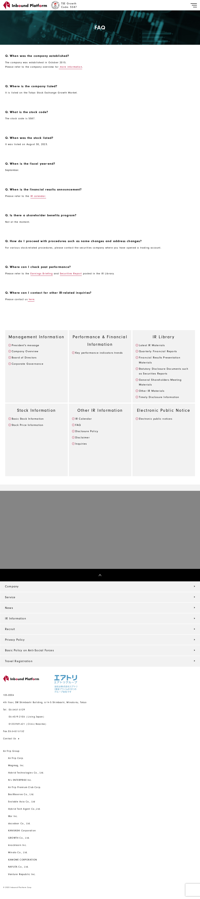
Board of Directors (24, 357)
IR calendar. (38, 196)
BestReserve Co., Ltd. (21, 794)
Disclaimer (82, 437)
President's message (25, 345)
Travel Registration (19, 661)
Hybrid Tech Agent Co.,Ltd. (24, 809)
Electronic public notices (155, 418)
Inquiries (81, 443)
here (31, 299)
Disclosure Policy (86, 431)
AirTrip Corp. (16, 758)
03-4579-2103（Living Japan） (27, 716)
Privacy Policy (15, 640)
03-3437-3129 (14, 710)
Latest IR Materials (152, 345)
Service (10, 597)
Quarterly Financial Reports (158, 351)
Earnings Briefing (41, 273)
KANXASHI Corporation (22, 830)
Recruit (10, 629)
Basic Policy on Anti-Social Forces (29, 650)
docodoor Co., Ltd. (19, 823)
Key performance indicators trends (99, 352)
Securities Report (71, 273)
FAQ (78, 424)
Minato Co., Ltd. (18, 852)
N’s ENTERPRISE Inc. (20, 780)
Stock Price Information (28, 424)
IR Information (15, 618)
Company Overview (25, 351)
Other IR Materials (152, 390)
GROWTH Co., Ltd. (19, 838)
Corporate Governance (27, 363)
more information (70, 66)
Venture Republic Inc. (22, 874)
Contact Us (9, 738)
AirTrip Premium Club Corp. (24, 787)
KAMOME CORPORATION (22, 859)
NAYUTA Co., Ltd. (18, 866)
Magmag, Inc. (16, 765)
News (9, 608)
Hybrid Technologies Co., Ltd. (26, 772)
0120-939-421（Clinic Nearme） (28, 724)
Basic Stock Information (28, 418)
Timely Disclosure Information (159, 397)
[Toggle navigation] (194, 5)
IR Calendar (83, 418)
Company (12, 586)
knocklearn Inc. (17, 845)
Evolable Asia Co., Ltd (21, 801)
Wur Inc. (13, 816)
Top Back (6, 575)
